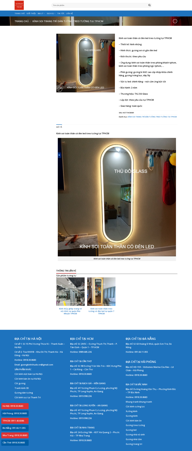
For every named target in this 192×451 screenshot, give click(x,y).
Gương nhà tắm (134, 439)
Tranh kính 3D (22, 388)
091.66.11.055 (141, 351)
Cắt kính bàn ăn (134, 420)
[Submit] (149, 5)
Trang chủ (22, 21)
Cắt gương (20, 383)
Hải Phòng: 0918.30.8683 (15, 413)
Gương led (131, 429)
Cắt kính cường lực (135, 406)
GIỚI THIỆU (31, 13)
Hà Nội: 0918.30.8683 (13, 406)
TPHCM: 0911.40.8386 (13, 420)
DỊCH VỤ (51, 13)
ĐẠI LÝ (41, 13)
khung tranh (145, 401)
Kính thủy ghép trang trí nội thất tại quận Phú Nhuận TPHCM (70, 311)
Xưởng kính (131, 411)
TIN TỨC (60, 13)
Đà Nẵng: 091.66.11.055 (14, 428)
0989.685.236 (85, 351)
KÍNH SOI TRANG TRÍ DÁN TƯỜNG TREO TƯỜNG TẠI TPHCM (67, 21)
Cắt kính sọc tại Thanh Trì (28, 397)
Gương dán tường (24, 392)
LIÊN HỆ (69, 13)
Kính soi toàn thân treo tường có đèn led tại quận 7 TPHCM (101, 311)
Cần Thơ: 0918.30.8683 (14, 442)
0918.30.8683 (29, 359)
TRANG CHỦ (20, 13)
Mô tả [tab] (59, 127)
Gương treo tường (135, 425)
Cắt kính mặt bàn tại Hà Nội (28, 374)
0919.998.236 (85, 396)
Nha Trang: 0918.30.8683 (15, 435)
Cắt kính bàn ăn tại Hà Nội (28, 378)
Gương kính (132, 415)
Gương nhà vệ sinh (135, 434)
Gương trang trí (134, 444)
